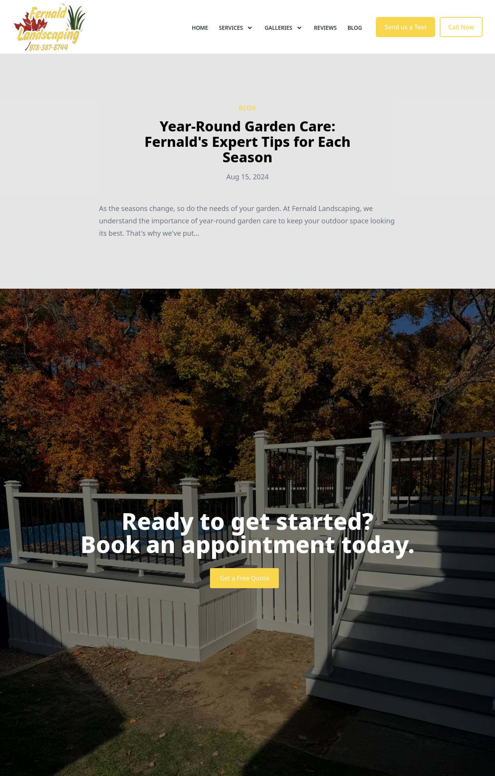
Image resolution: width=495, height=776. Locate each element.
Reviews (325, 34)
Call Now (461, 34)
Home (200, 34)
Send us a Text (405, 34)
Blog (355, 34)
